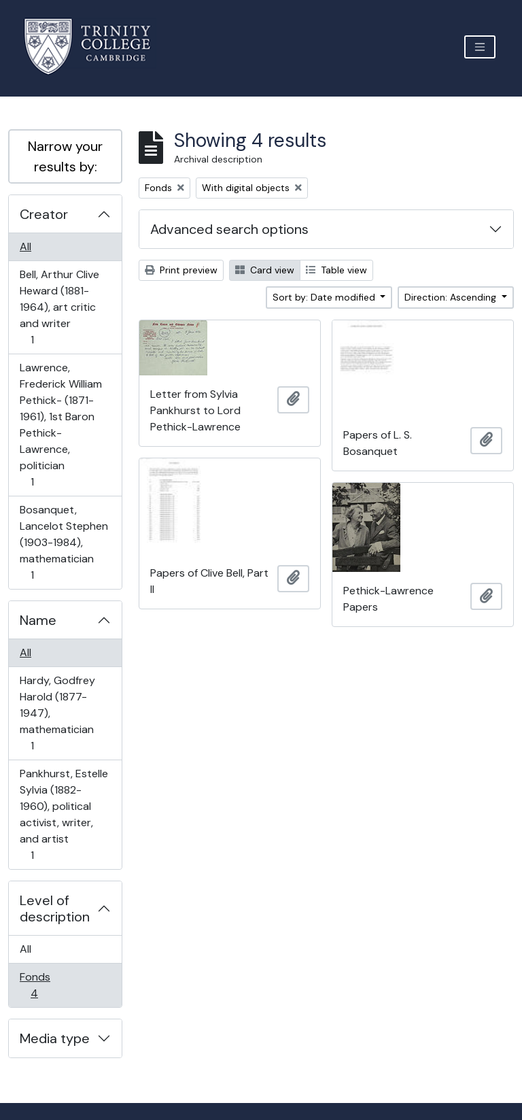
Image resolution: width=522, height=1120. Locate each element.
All (25, 246)
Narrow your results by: (65, 156)
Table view (336, 270)
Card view (264, 270)
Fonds (43, 985)
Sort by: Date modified (325, 297)
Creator (44, 214)
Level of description (55, 909)
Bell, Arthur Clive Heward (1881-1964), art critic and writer (59, 307)
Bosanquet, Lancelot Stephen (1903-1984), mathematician (63, 542)
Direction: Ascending (451, 297)
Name (38, 620)
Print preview (181, 270)
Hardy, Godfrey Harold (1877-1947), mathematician (57, 713)
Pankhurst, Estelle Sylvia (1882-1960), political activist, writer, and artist (63, 814)
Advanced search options (229, 229)
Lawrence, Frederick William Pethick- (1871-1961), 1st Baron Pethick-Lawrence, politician (60, 424)
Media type (55, 1038)
